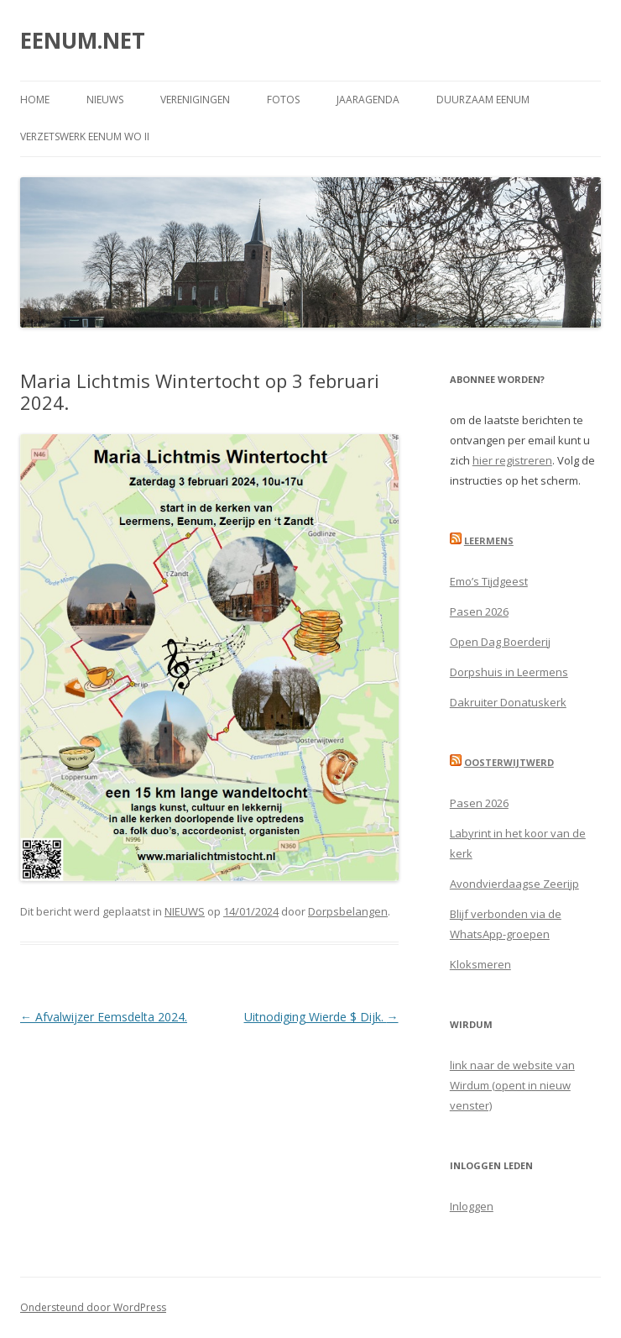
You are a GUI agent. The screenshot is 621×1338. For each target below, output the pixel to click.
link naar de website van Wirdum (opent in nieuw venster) (512, 1085)
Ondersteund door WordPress (93, 1307)
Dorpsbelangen (348, 911)
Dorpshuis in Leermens (509, 671)
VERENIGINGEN (195, 99)
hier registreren (512, 460)
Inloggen (471, 1206)
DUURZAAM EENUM (483, 99)
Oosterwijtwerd (509, 762)
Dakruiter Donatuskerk (508, 702)
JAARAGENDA (368, 99)
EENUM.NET (82, 40)
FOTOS (283, 99)
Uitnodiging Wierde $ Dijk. (321, 1017)
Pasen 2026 (479, 611)
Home (35, 99)
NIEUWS (104, 99)
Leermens (489, 540)
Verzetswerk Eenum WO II (84, 136)
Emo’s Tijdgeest (489, 581)
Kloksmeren (480, 964)
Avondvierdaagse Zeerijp (514, 883)
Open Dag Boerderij (500, 641)
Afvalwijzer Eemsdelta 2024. (103, 1017)
